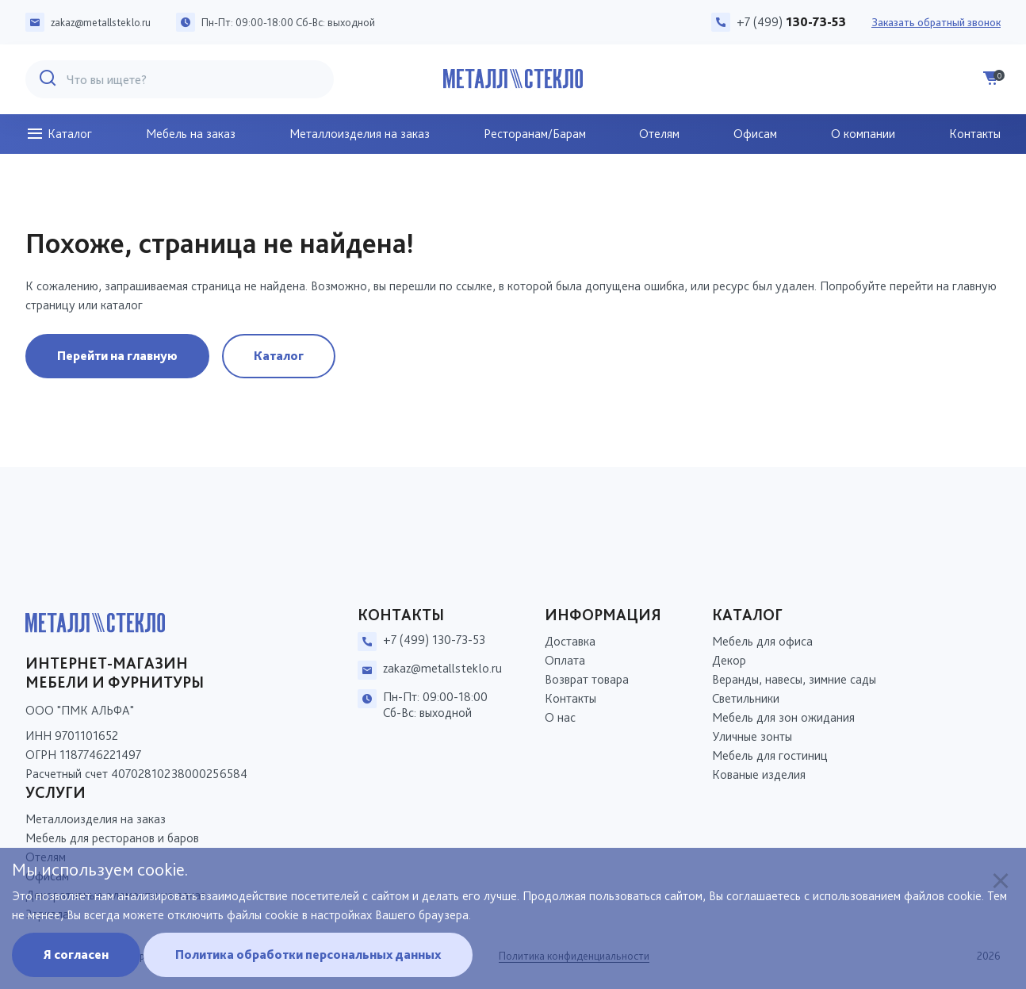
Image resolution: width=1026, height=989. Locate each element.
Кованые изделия (759, 774)
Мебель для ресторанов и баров (112, 837)
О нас (560, 717)
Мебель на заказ (190, 133)
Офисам (755, 133)
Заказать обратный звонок (936, 22)
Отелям (659, 133)
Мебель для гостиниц (770, 755)
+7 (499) (791, 21)
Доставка (570, 641)
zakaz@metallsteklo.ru (101, 22)
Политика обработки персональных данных (308, 954)
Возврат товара (587, 679)
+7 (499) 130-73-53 (434, 639)
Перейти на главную (117, 355)
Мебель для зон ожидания (783, 717)
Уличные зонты (752, 736)
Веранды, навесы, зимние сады (794, 679)
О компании (863, 133)
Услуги (55, 792)
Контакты (975, 133)
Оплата (565, 660)
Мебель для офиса (762, 641)
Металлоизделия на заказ (359, 133)
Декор (729, 660)
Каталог (58, 134)
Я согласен (76, 954)
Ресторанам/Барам (535, 133)
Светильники (745, 698)
